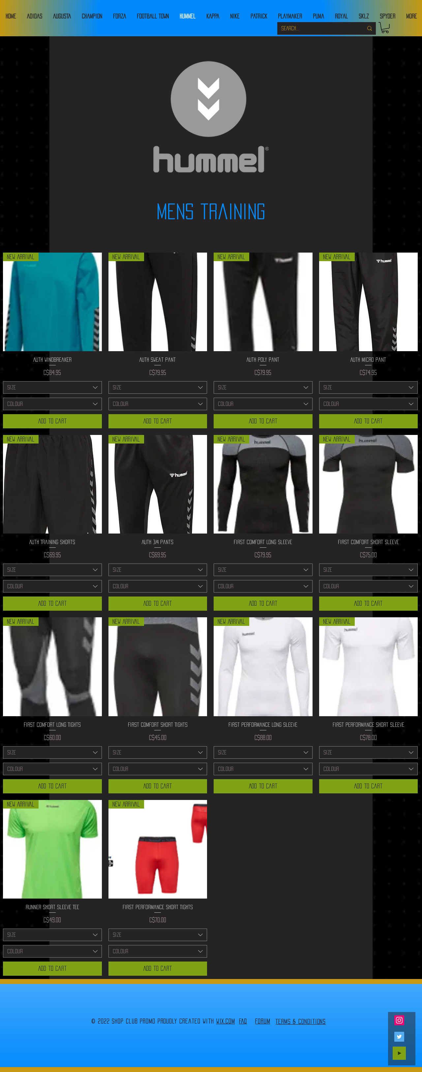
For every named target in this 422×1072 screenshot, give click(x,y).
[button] (385, 27)
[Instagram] (399, 1020)
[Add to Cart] (52, 421)
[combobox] (52, 387)
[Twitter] (399, 1037)
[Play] (399, 1053)
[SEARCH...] (317, 28)
